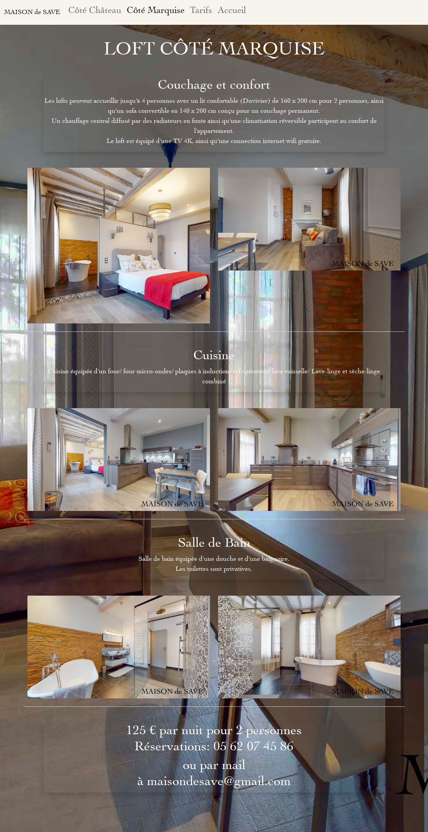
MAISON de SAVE (32, 12)
